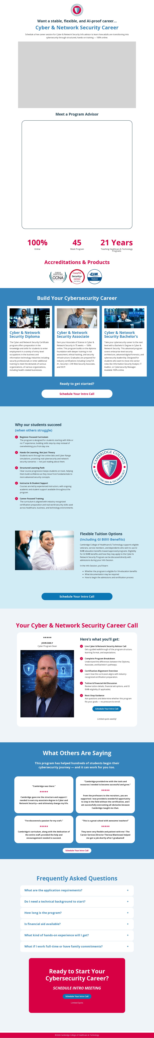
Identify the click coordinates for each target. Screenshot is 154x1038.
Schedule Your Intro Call (77, 394)
